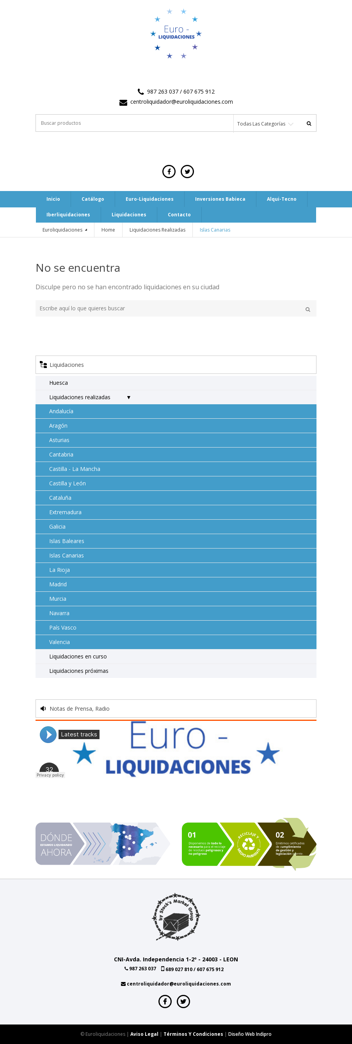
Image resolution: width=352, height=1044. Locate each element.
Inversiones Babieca (220, 199)
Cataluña (60, 497)
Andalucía (61, 411)
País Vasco (62, 627)
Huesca (58, 382)
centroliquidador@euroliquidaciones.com (181, 101)
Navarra (59, 613)
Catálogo (93, 199)
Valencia (59, 642)
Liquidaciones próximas (78, 670)
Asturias (59, 440)
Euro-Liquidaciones (150, 199)
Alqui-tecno (282, 199)
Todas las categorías (261, 123)
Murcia (57, 598)
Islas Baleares (66, 541)
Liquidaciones (129, 214)
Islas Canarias (66, 555)
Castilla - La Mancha (74, 468)
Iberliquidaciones (68, 214)
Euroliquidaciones (63, 229)
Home (108, 229)
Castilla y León (67, 483)
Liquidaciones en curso (78, 656)
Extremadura (65, 512)
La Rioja (59, 569)
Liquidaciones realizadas (157, 229)
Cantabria (61, 454)
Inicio (53, 199)
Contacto (179, 214)
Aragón (58, 425)
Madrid (58, 584)
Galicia (57, 526)
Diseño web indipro (250, 1034)
